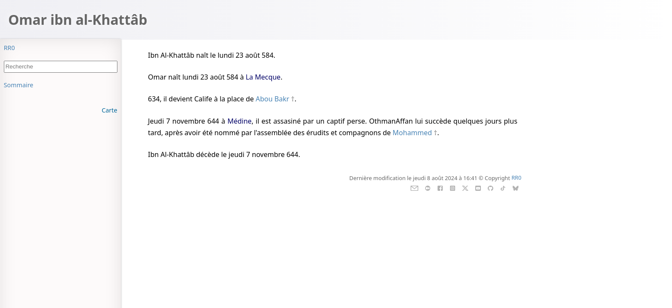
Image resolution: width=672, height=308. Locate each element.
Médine (240, 121)
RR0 (9, 48)
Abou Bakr (272, 99)
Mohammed (412, 132)
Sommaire (18, 85)
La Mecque (263, 77)
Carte (109, 110)
